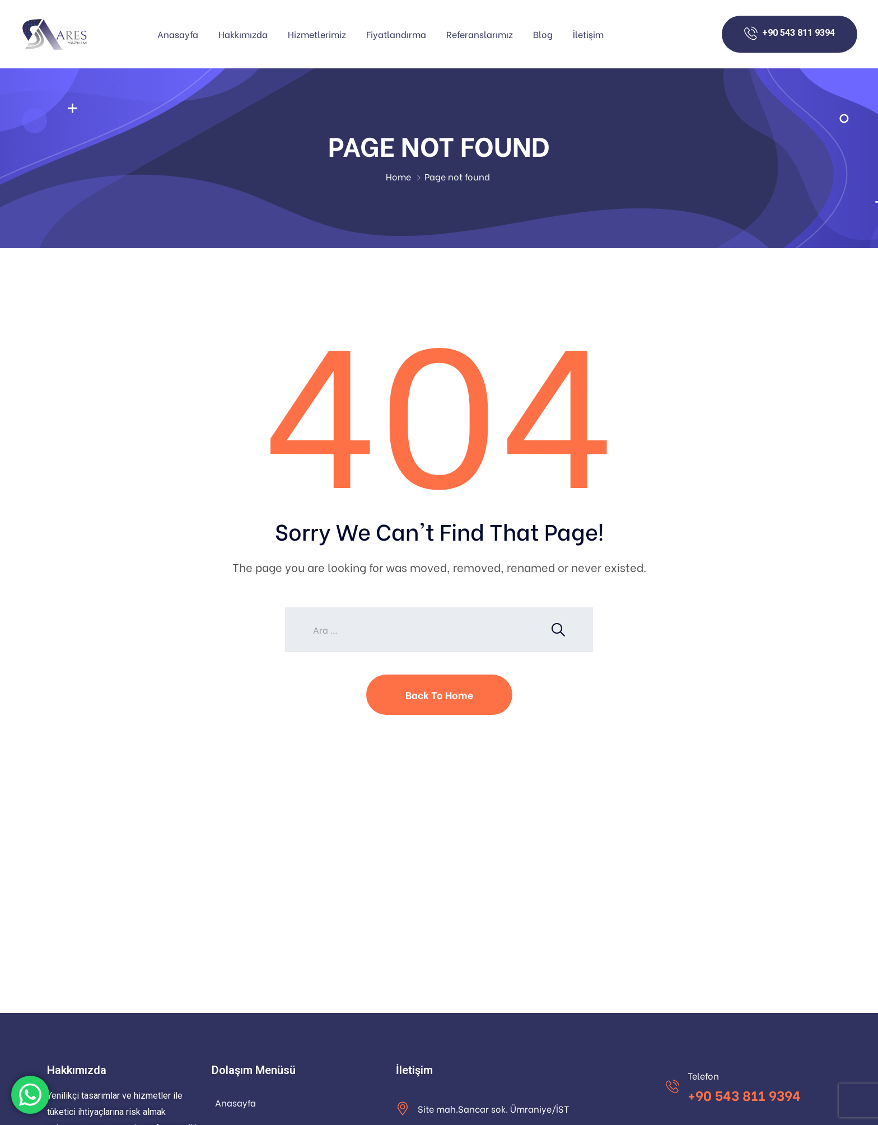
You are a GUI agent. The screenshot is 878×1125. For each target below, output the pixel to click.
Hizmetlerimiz (317, 33)
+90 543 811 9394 (744, 1094)
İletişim (588, 33)
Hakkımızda (243, 33)
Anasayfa (177, 33)
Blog (543, 33)
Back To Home (439, 694)
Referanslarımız (479, 33)
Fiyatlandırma (396, 33)
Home (398, 176)
